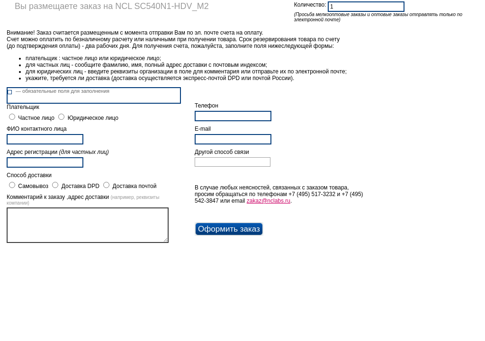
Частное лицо (36, 118)
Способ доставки (29, 175)
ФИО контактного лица (37, 129)
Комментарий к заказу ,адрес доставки (83, 200)
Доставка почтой (135, 186)
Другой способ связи (222, 152)
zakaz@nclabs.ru (268, 200)
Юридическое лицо (93, 118)
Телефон (206, 105)
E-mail (203, 129)
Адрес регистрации (58, 152)
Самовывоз (33, 186)
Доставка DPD (80, 186)
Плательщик (23, 107)
